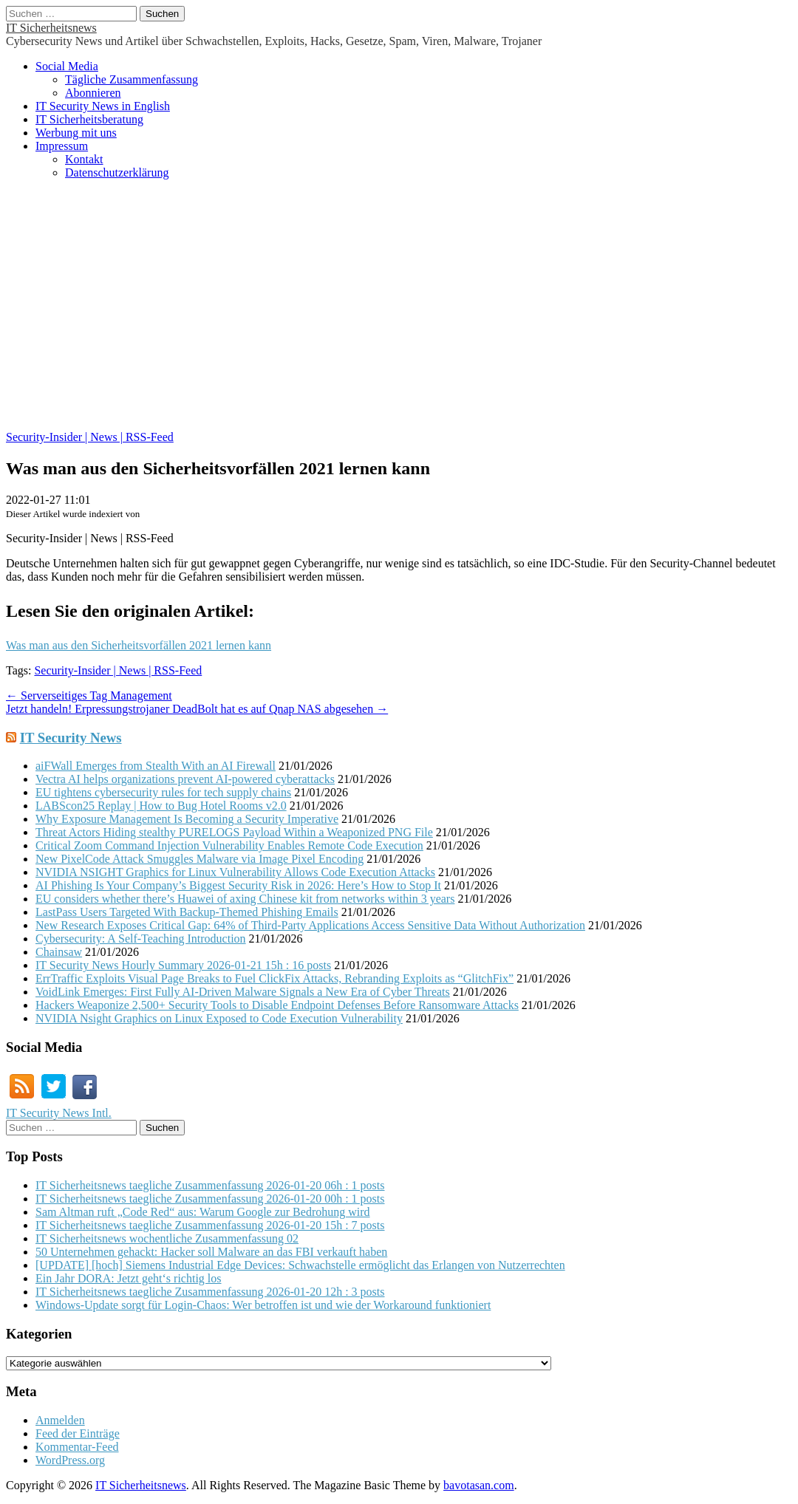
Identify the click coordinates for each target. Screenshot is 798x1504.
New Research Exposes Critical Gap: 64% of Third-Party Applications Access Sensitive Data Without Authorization (310, 925)
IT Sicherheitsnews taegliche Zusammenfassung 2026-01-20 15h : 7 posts (210, 1225)
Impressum (61, 146)
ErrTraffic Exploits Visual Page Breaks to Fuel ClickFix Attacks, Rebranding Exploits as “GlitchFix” (274, 978)
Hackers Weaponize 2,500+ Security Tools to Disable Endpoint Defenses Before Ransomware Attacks (277, 1005)
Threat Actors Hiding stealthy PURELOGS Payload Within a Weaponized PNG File (234, 832)
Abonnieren (93, 92)
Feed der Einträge (77, 1433)
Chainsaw (58, 952)
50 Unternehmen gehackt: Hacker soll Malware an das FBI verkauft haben (211, 1251)
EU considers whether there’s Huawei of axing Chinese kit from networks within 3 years (244, 898)
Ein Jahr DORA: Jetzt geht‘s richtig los (128, 1278)
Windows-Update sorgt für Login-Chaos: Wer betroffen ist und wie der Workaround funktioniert (263, 1305)
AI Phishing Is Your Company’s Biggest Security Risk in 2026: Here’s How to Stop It (238, 885)
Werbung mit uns (76, 132)
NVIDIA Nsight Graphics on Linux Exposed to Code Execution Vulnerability (219, 1018)
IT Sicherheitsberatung (89, 119)
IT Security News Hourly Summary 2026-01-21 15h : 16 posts (183, 965)
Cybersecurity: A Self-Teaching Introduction (140, 938)
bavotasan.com (478, 1485)
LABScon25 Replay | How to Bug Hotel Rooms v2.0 (161, 805)
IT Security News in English (102, 106)
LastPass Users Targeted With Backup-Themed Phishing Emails (186, 912)
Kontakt (84, 159)
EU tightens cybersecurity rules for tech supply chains (163, 792)
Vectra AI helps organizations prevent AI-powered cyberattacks (185, 779)
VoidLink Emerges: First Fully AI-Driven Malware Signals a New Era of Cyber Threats (242, 991)
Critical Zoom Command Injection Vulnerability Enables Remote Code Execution (229, 845)
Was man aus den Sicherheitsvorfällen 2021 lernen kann (138, 645)
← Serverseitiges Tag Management (89, 695)
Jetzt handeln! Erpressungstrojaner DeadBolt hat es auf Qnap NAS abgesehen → (197, 709)
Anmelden (60, 1420)
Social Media (66, 66)
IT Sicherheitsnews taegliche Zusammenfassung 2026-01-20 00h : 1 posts (210, 1198)
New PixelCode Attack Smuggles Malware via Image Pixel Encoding (199, 858)
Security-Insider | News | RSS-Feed (90, 437)
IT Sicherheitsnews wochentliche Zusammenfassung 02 (167, 1238)
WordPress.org (70, 1460)
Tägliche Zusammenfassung (131, 79)
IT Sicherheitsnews (51, 27)
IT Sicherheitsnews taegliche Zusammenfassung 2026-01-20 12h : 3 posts (210, 1291)
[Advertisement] (399, 312)
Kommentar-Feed (77, 1446)
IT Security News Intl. (59, 1113)
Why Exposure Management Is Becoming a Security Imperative (186, 819)
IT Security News (71, 737)
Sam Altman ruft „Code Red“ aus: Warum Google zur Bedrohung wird (202, 1212)
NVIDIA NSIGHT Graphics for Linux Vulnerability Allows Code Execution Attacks (235, 872)
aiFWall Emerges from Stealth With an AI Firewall (155, 765)
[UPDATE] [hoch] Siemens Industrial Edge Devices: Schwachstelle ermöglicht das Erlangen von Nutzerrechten (300, 1265)
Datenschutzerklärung (116, 172)
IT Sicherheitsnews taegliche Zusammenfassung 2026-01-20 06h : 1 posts (210, 1185)
